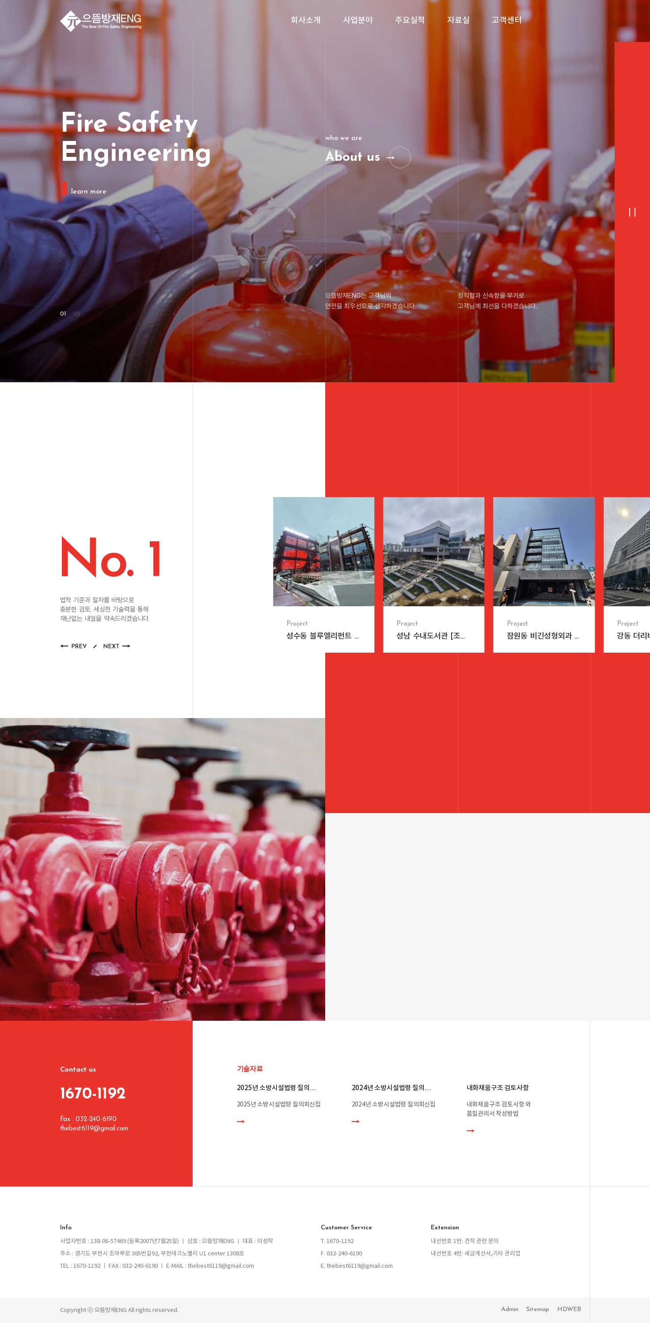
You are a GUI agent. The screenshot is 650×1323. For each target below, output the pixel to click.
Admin (509, 1309)
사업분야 (358, 21)
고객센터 (507, 21)
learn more (88, 191)
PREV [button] (79, 647)
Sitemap (537, 1309)
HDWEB (569, 1309)
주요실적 (410, 21)
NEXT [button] (111, 647)
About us (352, 157)
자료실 (458, 21)
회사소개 (306, 21)
